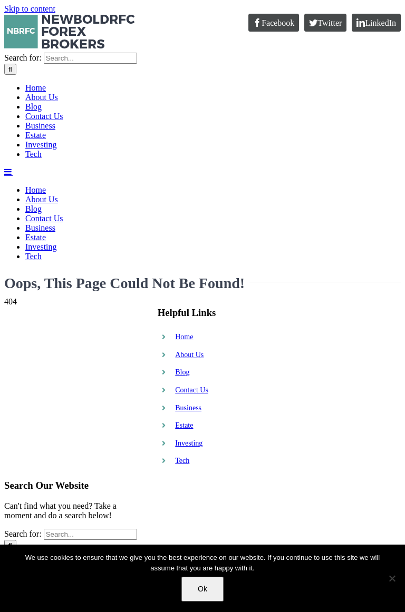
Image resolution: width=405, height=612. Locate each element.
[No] (392, 578)
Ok (202, 589)
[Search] (10, 316)
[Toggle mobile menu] (8, 419)
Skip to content (29, 8)
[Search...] (90, 305)
